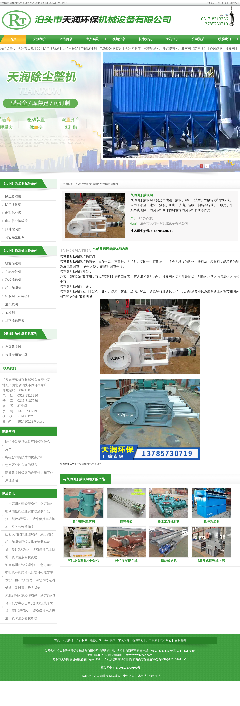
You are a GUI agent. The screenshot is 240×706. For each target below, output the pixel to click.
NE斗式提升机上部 (211, 560)
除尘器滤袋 (51, 48)
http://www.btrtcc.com (138, 655)
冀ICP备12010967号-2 (172, 659)
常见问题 (123, 640)
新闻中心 (137, 640)
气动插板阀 (95, 463)
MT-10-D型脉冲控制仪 (83, 560)
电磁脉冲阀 (89, 48)
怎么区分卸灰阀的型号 (21, 465)
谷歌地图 (180, 640)
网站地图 (234, 2)
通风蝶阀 (216, 48)
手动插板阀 (83, 463)
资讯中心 (171, 39)
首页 (13, 39)
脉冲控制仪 (133, 48)
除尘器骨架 (70, 48)
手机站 (210, 2)
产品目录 (66, 39)
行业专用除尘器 (16, 355)
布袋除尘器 (13, 346)
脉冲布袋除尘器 (29, 48)
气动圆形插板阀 (109, 183)
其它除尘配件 (14, 237)
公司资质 (221, 2)
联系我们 (224, 39)
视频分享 (118, 39)
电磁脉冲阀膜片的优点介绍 (24, 457)
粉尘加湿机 (13, 288)
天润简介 (39, 39)
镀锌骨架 (126, 521)
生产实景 (92, 39)
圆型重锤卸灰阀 (83, 521)
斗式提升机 (171, 48)
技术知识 (145, 39)
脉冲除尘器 (211, 521)
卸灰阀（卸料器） (194, 48)
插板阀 (230, 48)
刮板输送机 (13, 279)
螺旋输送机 (152, 48)
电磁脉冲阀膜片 (111, 48)
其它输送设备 (14, 320)
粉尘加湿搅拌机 (169, 521)
